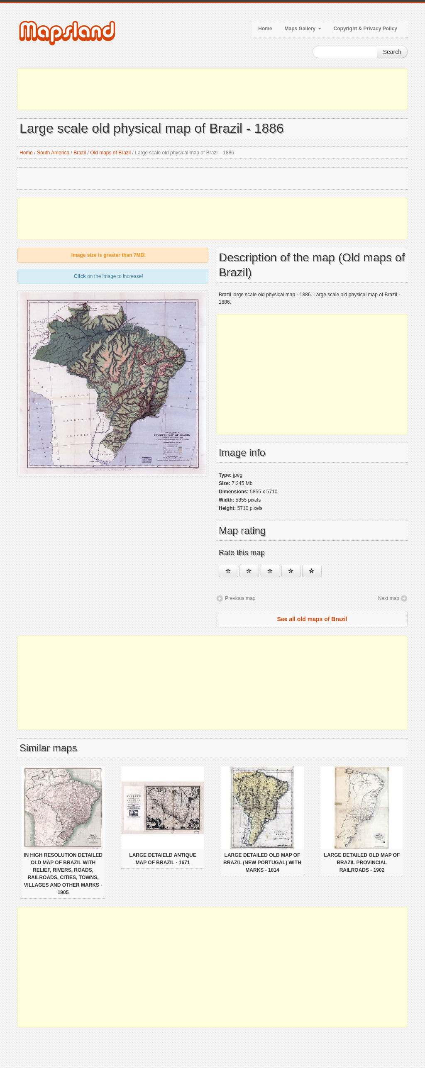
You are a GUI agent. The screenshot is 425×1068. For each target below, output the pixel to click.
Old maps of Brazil (110, 153)
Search (392, 52)
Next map (388, 598)
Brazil (79, 153)
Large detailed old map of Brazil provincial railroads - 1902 (362, 862)
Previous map (240, 598)
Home (265, 29)
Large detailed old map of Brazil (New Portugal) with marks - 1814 (262, 862)
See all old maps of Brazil (312, 619)
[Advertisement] (212, 89)
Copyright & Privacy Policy (365, 29)
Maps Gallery (303, 29)
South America (53, 153)
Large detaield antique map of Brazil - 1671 (162, 859)
